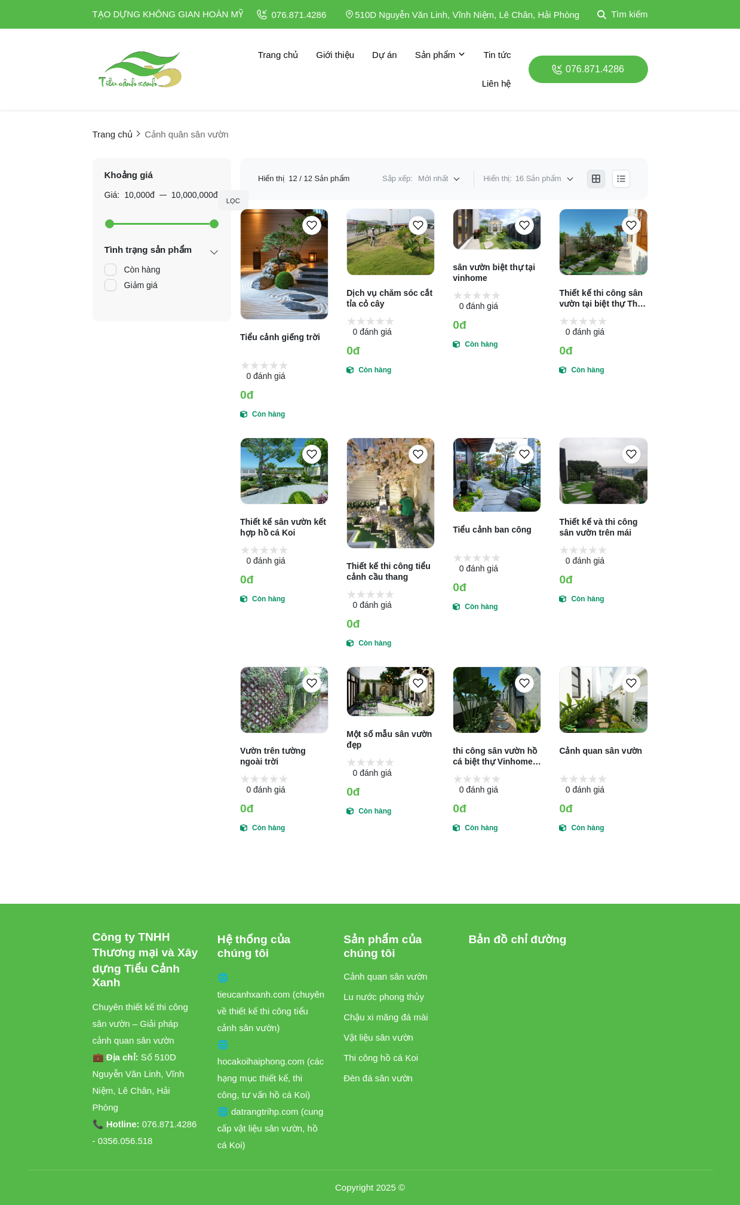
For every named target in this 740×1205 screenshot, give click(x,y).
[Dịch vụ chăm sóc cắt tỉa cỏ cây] (390, 242)
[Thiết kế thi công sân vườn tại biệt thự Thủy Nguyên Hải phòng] (603, 242)
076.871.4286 (292, 15)
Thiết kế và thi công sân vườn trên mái (598, 527)
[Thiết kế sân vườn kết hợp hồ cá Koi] (284, 471)
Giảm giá (141, 285)
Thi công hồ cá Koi (380, 1058)
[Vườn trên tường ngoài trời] (284, 700)
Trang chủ (278, 55)
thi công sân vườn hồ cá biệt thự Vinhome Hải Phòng (495, 756)
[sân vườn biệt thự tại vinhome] (497, 229)
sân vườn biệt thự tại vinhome (494, 272)
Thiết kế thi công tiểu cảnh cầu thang (388, 571)
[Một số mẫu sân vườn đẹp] (390, 691)
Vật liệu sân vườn (378, 1037)
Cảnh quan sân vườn (600, 751)
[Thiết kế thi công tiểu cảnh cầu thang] (390, 493)
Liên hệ (496, 83)
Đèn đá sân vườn (378, 1078)
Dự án (384, 55)
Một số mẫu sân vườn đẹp (389, 739)
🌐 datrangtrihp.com (259, 1111)
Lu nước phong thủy (383, 997)
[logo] (140, 69)
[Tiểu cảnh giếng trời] (284, 264)
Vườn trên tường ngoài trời (273, 756)
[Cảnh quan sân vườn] (603, 700)
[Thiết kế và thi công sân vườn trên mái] (603, 471)
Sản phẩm (440, 55)
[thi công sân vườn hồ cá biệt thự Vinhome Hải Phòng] (497, 700)
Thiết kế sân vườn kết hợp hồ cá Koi (283, 527)
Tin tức (497, 55)
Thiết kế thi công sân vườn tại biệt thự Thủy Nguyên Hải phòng (603, 298)
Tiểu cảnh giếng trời (280, 337)
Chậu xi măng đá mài (385, 1017)
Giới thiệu (335, 55)
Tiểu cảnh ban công (492, 529)
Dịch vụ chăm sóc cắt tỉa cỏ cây (389, 298)
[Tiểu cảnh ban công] (497, 475)
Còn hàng (142, 269)
